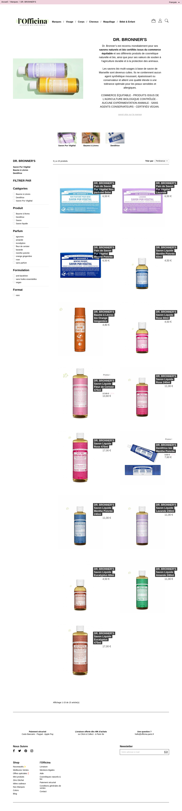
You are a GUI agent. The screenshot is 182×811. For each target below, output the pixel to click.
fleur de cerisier (22, 246)
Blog (15, 794)
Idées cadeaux (19, 783)
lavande (19, 250)
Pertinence (162, 161)
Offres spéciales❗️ (21, 773)
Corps (81, 22)
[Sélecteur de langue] (175, 2)
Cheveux (94, 22)
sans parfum (21, 263)
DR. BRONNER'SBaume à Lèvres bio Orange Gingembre (96, 316)
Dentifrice (17, 173)
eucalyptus (20, 243)
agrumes (20, 237)
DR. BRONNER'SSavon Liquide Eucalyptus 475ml (96, 638)
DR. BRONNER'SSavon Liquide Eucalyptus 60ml (96, 572)
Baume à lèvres (23, 214)
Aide (42, 773)
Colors (16, 790)
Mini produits (18, 777)
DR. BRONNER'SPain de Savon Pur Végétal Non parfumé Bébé (96, 188)
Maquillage (109, 22)
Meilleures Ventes (21, 770)
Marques (56, 22)
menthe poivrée (23, 253)
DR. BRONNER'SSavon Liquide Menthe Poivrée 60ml (158, 252)
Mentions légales (47, 770)
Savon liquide (22, 223)
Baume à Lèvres (20, 170)
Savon (19, 220)
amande (19, 240)
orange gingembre (24, 256)
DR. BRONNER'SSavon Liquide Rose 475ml (96, 443)
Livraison (44, 767)
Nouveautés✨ (19, 767)
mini (18, 295)
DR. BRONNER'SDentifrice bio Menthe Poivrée (158, 448)
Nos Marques (19, 787)
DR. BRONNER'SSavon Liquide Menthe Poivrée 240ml (96, 509)
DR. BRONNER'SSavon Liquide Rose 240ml (158, 379)
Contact (43, 791)
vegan (18, 282)
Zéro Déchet (18, 780)
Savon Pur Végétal (21, 167)
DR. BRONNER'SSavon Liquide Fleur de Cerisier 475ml (96, 385)
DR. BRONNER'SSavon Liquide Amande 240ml (158, 572)
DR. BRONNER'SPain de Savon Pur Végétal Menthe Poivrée (96, 252)
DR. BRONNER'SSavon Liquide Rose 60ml (158, 314)
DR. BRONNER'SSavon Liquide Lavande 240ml (158, 507)
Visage (69, 22)
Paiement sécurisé (48, 782)
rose (18, 259)
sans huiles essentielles (26, 279)
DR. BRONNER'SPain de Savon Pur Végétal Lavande (158, 188)
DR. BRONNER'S (24, 160)
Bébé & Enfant (127, 22)
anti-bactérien (22, 276)
